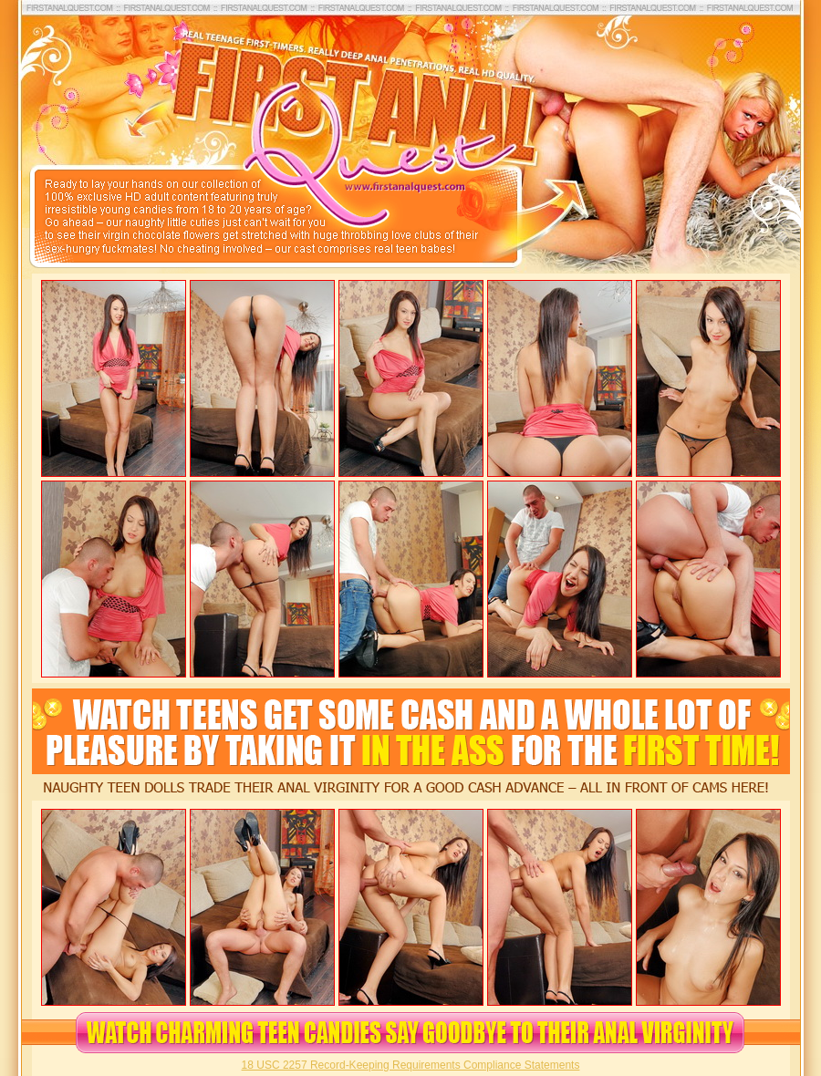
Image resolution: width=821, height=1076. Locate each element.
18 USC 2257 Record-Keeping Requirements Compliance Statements (411, 1065)
